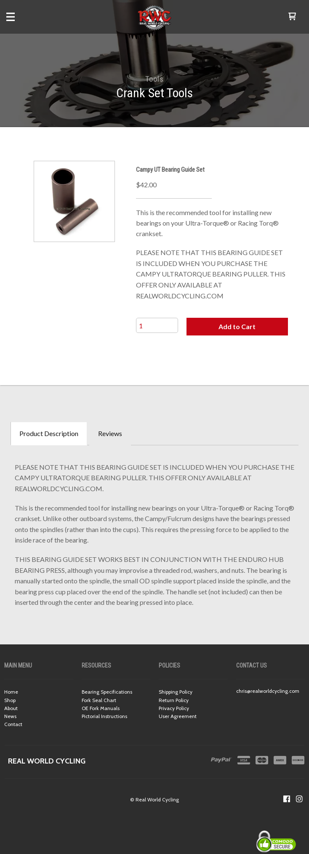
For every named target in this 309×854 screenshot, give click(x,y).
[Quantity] (157, 325)
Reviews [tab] (110, 433)
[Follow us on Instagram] (299, 798)
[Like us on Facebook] (286, 798)
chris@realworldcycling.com (267, 691)
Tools (154, 78)
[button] (292, 17)
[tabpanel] (154, 532)
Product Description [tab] (48, 433)
